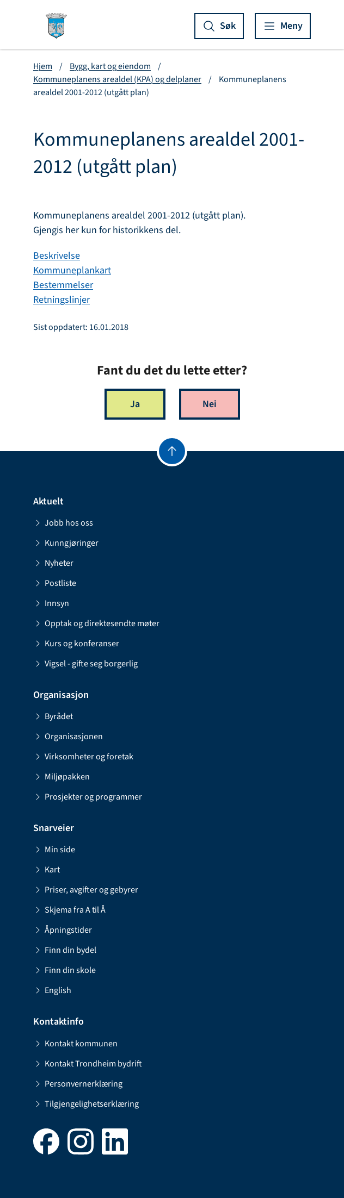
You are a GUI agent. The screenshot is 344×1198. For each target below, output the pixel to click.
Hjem (42, 66)
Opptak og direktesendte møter (96, 623)
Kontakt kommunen (75, 1044)
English (52, 990)
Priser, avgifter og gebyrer (85, 890)
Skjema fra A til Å (69, 910)
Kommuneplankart (72, 270)
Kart (46, 870)
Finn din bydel (64, 950)
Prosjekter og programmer (87, 797)
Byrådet (53, 716)
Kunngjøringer (66, 543)
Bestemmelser (63, 285)
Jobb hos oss (63, 523)
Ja (135, 404)
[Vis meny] (283, 26)
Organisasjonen (68, 736)
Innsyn (51, 603)
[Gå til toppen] (172, 451)
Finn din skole (64, 970)
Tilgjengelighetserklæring (86, 1104)
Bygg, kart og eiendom (110, 66)
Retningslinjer (61, 300)
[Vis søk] (219, 26)
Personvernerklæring (77, 1084)
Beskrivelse (56, 256)
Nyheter (53, 563)
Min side (54, 850)
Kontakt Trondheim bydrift (87, 1064)
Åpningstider (62, 930)
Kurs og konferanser (76, 644)
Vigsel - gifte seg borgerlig (85, 664)
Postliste (54, 583)
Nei (209, 404)
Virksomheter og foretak (83, 757)
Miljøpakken (61, 777)
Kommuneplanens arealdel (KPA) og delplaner (117, 79)
